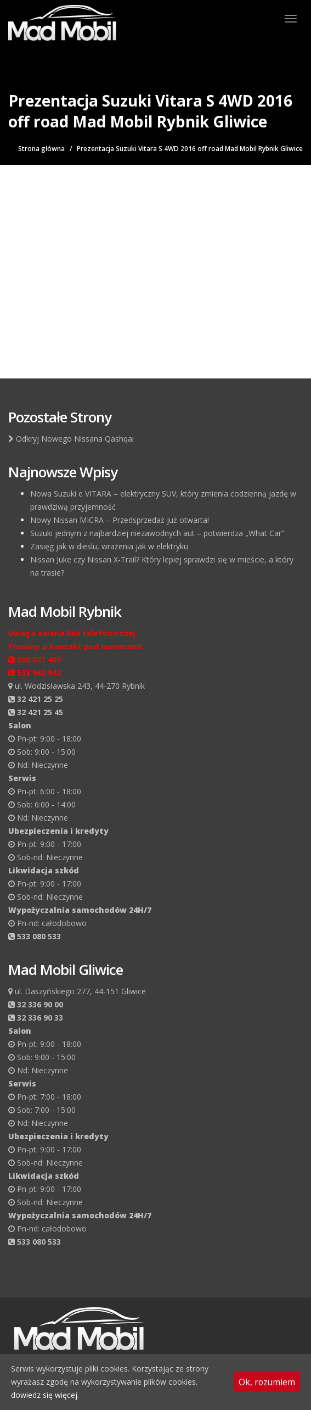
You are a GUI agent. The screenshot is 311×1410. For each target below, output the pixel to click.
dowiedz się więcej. (45, 1395)
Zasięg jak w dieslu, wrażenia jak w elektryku (109, 546)
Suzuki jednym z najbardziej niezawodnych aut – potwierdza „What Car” (157, 533)
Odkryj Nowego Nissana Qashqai (71, 438)
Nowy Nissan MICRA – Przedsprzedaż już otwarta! (119, 520)
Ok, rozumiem (267, 1382)
